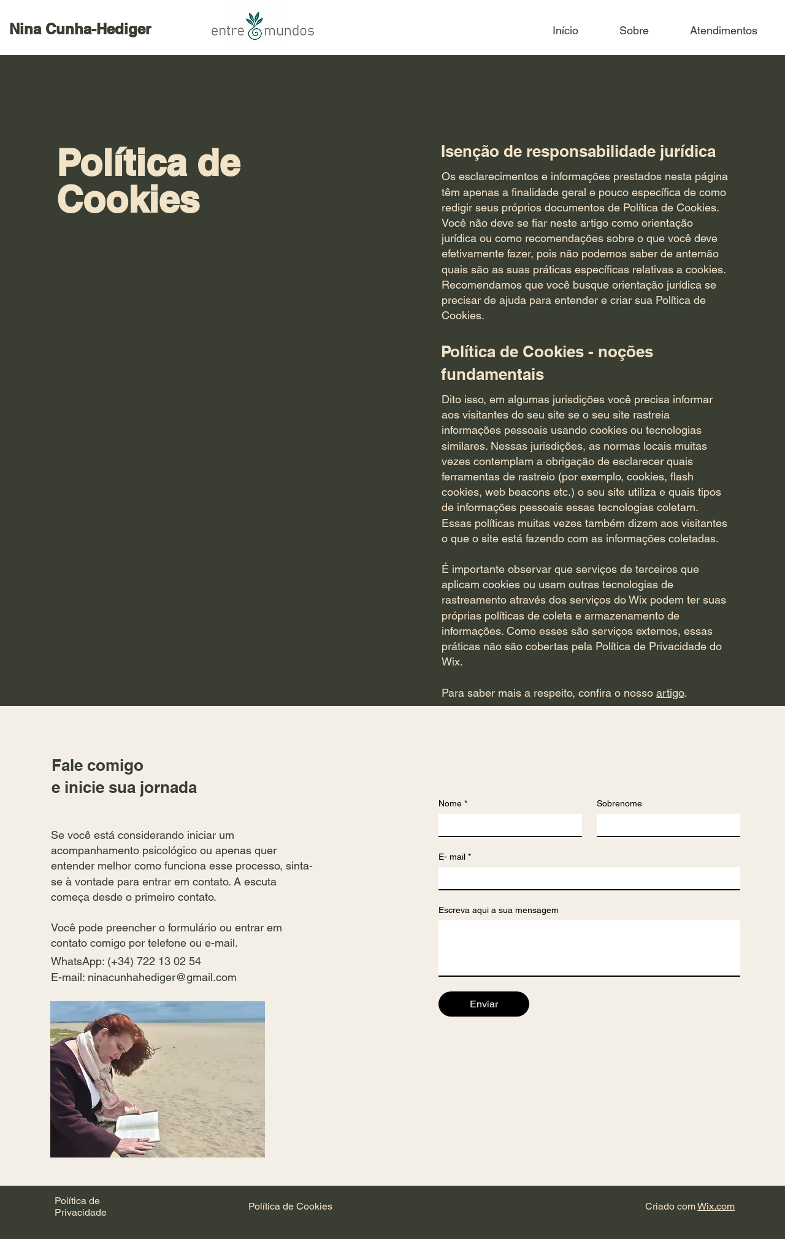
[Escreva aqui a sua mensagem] (589, 948)
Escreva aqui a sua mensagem (498, 910)
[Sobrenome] (665, 825)
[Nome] (506, 825)
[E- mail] (585, 878)
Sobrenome (619, 803)
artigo (670, 692)
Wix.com (716, 1206)
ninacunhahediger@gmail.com (162, 977)
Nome (452, 803)
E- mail (454, 857)
